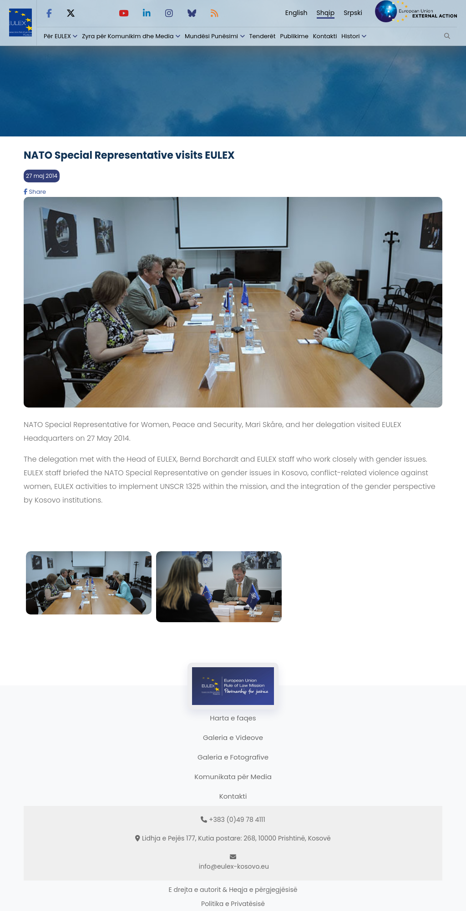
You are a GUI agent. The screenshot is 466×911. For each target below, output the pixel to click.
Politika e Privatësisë (233, 903)
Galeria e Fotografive (233, 757)
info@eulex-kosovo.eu (234, 866)
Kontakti (325, 36)
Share (35, 191)
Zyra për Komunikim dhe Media (127, 36)
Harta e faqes (233, 718)
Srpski (353, 12)
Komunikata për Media (233, 776)
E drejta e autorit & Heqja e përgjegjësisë (233, 889)
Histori (350, 36)
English (296, 12)
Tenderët (262, 36)
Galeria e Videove (233, 737)
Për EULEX (57, 36)
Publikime (294, 36)
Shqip (326, 12)
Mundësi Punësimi (211, 36)
